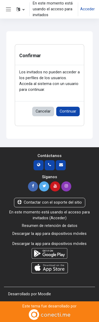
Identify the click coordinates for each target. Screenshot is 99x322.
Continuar (68, 111)
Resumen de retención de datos (49, 225)
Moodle (44, 294)
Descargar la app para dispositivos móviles (49, 233)
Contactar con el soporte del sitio (49, 202)
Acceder (87, 9)
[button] (20, 9)
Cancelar (43, 111)
